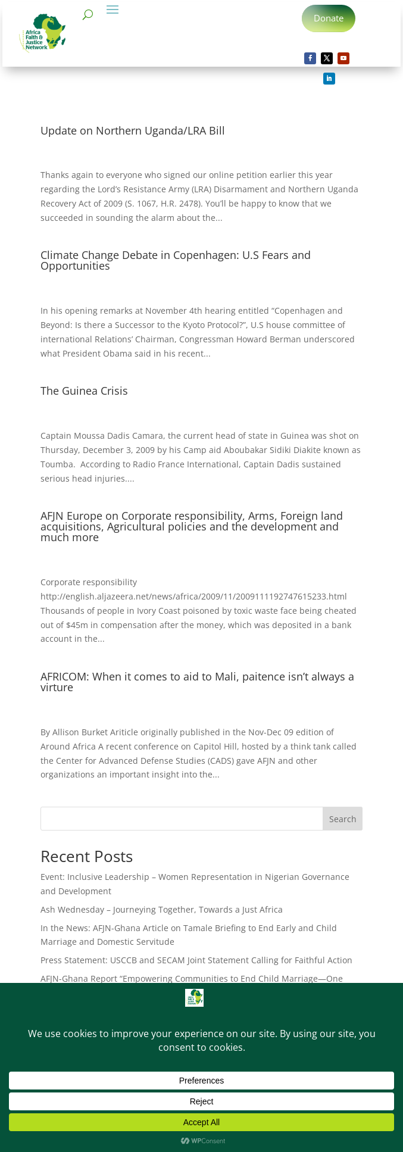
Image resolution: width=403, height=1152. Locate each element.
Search (343, 819)
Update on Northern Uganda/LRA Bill (132, 130)
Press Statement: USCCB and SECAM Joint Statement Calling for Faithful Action (196, 960)
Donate (328, 18)
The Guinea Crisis (84, 390)
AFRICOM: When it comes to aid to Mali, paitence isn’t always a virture (197, 681)
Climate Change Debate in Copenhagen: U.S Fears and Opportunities (175, 260)
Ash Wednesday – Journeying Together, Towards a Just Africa (161, 909)
